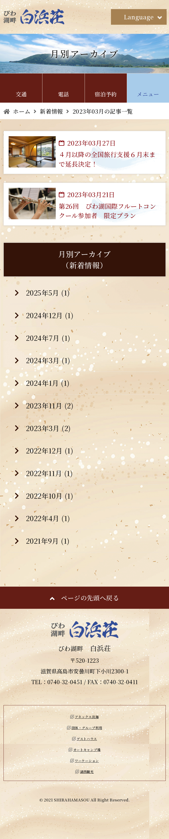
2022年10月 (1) (49, 496)
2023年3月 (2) (48, 428)
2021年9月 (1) (48, 541)
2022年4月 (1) (48, 518)
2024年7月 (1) (48, 338)
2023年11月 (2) (50, 405)
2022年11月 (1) (49, 473)
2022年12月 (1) (49, 450)
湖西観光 (87, 771)
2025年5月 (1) (48, 292)
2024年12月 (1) (50, 315)
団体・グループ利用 (87, 727)
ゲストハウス (87, 738)
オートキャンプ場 (87, 749)
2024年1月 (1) (48, 383)
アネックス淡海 (87, 716)
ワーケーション (87, 760)
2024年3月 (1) (48, 360)
